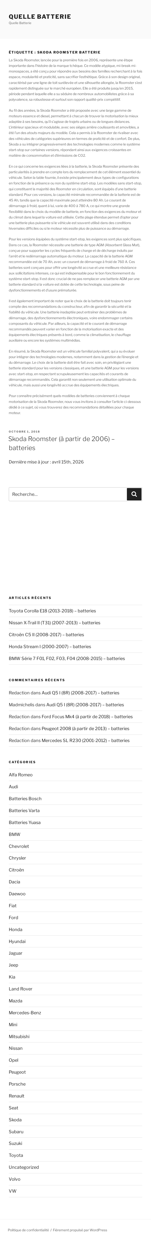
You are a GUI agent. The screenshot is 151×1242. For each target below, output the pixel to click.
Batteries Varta (24, 810)
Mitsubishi (19, 1036)
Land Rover (20, 988)
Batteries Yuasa (25, 822)
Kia (12, 976)
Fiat (13, 905)
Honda (15, 929)
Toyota (16, 1155)
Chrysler (17, 858)
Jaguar (15, 953)
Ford (13, 917)
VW (13, 1191)
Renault (16, 1095)
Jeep (13, 965)
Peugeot (17, 1072)
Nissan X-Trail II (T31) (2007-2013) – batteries (54, 622)
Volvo (14, 1179)
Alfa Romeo (21, 774)
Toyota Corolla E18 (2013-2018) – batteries (52, 610)
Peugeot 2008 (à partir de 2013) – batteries (85, 728)
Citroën (16, 869)
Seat (13, 1107)
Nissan (16, 1048)
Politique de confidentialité (28, 1230)
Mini (13, 1024)
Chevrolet (19, 846)
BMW (14, 834)
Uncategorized (24, 1167)
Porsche (17, 1084)
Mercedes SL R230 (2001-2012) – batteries (86, 740)
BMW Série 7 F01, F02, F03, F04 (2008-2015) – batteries (67, 658)
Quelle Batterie (40, 16)
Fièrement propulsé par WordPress (80, 1230)
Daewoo (17, 893)
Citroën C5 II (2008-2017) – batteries (46, 634)
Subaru (16, 1131)
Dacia (14, 881)
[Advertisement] (75, 548)
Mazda (15, 1000)
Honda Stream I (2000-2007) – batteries (50, 646)
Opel (13, 1060)
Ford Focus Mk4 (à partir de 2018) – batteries (87, 716)
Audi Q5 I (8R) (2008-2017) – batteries (80, 692)
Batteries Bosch (25, 798)
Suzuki (15, 1143)
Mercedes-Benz (25, 1012)
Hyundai (17, 941)
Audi (13, 786)
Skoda (15, 1119)
